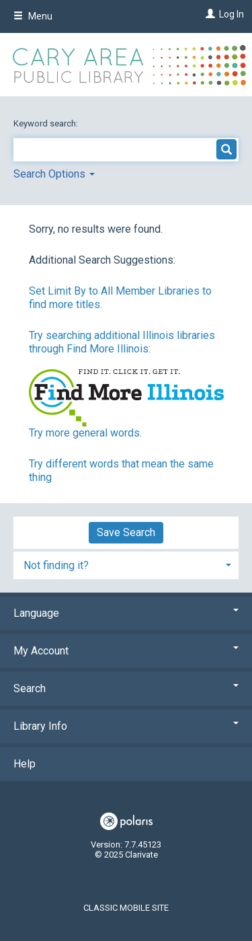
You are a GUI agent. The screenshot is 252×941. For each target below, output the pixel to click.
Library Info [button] (126, 726)
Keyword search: (46, 123)
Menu (32, 16)
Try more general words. (85, 432)
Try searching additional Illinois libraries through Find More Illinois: (122, 342)
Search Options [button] (54, 173)
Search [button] (126, 688)
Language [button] (126, 613)
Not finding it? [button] (56, 565)
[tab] (126, 564)
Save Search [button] (126, 532)
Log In (231, 14)
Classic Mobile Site (126, 908)
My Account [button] (126, 650)
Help (24, 763)
